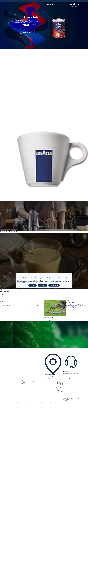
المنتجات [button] (56, 4)
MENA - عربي (23, 382)
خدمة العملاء (66, 371)
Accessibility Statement (67, 400)
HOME (59, 1)
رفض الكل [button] (32, 285)
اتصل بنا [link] (37, 4)
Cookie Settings (66, 399)
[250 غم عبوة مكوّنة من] (35, 25)
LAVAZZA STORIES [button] (49, 4)
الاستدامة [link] (42, 4)
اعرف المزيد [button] (3, 294)
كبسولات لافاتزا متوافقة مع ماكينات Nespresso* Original (60, 384)
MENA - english (23, 383)
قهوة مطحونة (59, 382)
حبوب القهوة (59, 381)
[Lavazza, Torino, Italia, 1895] (74, 5)
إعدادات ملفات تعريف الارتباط (68, 398)
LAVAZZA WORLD (73, 1)
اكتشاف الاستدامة (48, 317)
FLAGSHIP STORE (50, 374)
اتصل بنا (33, 381)
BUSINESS (54, 1)
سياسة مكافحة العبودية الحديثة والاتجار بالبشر (70, 397)
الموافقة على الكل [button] (54, 285)
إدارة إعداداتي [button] (42, 285)
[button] (14, 5)
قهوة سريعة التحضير (60, 387)
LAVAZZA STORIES (48, 378)
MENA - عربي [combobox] (23, 381)
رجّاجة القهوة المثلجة (5, 291)
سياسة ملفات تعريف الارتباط (31, 282)
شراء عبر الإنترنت (26, 32)
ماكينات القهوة (59, 389)
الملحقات (58, 390)
